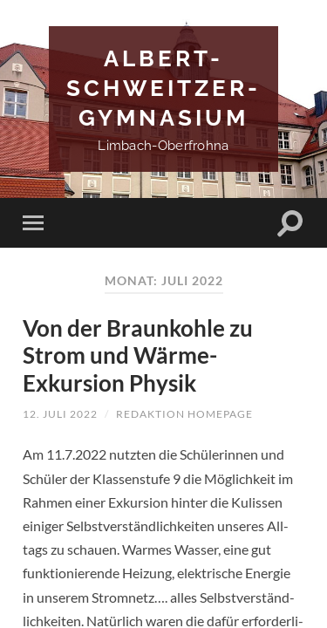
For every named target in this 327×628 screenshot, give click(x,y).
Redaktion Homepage (184, 413)
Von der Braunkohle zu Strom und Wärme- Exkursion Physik (138, 355)
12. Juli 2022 (60, 413)
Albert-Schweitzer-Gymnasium (163, 87)
